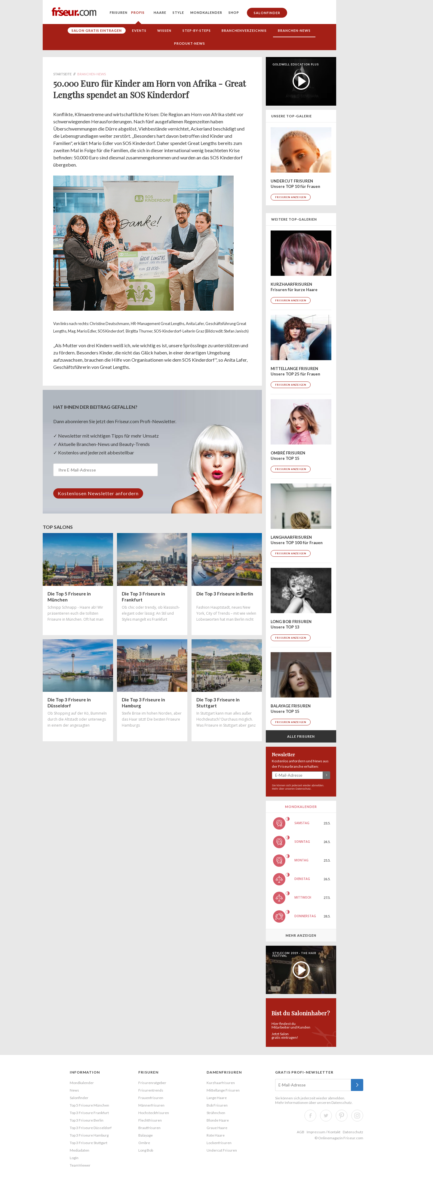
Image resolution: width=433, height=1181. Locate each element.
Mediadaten (79, 1150)
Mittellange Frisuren (223, 1090)
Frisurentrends (150, 1090)
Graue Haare (217, 1127)
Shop (234, 12)
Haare (160, 12)
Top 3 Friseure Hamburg (89, 1135)
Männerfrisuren (151, 1105)
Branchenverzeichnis (244, 30)
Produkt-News (189, 43)
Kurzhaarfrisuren (221, 1082)
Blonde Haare (218, 1120)
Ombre (144, 1142)
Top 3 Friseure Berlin (86, 1120)
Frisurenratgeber (152, 1082)
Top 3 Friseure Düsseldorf (91, 1127)
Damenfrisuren (224, 1072)
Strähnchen (216, 1112)
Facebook (310, 1116)
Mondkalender (206, 12)
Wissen (164, 30)
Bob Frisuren (217, 1105)
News (74, 1090)
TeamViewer (80, 1165)
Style (178, 12)
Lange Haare (217, 1097)
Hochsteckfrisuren (153, 1112)
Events (139, 30)
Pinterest (342, 1116)
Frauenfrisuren (150, 1097)
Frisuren (118, 12)
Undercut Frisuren (222, 1150)
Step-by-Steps (197, 30)
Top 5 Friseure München (89, 1105)
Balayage (145, 1135)
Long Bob (145, 1150)
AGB (300, 1132)
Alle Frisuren (301, 736)
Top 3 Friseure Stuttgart (88, 1142)
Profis (138, 12)
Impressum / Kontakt (323, 1132)
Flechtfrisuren (150, 1120)
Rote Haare (216, 1135)
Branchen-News (294, 30)
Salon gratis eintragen (97, 30)
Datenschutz (303, 788)
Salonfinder (267, 13)
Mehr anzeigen (301, 935)
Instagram (357, 1116)
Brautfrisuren (149, 1127)
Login (74, 1157)
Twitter (326, 1116)
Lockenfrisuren (219, 1142)
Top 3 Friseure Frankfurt (89, 1112)
